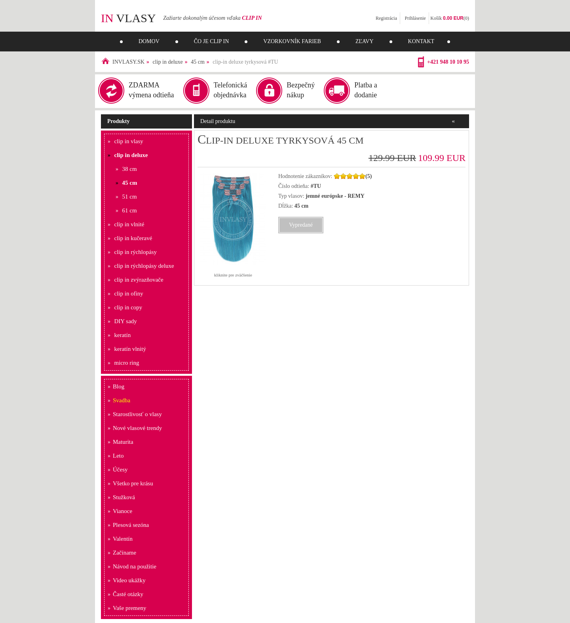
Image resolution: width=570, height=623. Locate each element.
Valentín (123, 539)
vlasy (128, 18)
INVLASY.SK (128, 62)
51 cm (129, 196)
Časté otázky (128, 594)
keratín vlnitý (130, 349)
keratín (122, 335)
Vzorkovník (292, 41)
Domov (149, 41)
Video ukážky (129, 580)
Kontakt (421, 41)
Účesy (120, 469)
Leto (118, 456)
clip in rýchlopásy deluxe (144, 266)
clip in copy (128, 307)
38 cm (129, 169)
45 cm (198, 62)
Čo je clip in (211, 41)
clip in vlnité (129, 224)
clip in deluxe (168, 62)
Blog (118, 386)
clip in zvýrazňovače (138, 279)
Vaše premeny (129, 608)
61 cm (129, 210)
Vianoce (122, 511)
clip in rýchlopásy (135, 252)
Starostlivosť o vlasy (137, 414)
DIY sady (125, 321)
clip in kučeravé (133, 238)
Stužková (124, 497)
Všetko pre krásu (133, 483)
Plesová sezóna (131, 525)
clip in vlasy (128, 141)
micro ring (126, 363)
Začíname (124, 552)
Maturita (123, 442)
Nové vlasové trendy (137, 428)
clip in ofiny (128, 293)
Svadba (121, 400)
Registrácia (386, 18)
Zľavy (364, 41)
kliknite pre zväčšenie (233, 275)
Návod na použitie (134, 566)
